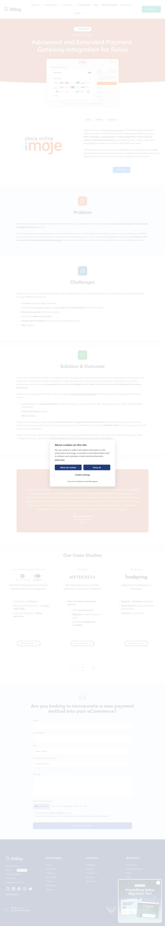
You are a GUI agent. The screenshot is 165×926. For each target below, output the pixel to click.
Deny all (97, 467)
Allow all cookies (68, 467)
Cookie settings (82, 474)
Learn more (60, 460)
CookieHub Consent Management (86, 481)
